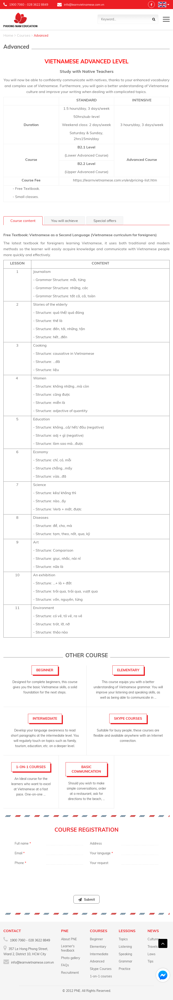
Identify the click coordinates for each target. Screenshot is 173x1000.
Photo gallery (70, 958)
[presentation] (86, 878)
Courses (23, 35)
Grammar (125, 961)
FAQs (65, 965)
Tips (150, 961)
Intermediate (99, 954)
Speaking (125, 954)
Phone (20, 863)
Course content (23, 220)
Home (8, 35)
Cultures (154, 939)
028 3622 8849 (37, 4)
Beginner (96, 939)
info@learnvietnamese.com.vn (80, 4)
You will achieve (64, 220)
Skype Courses (101, 969)
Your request (99, 863)
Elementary (98, 947)
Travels (153, 947)
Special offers (104, 220)
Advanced (97, 961)
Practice (124, 969)
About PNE (69, 939)
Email (20, 853)
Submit (86, 899)
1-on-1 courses (101, 976)
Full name (23, 843)
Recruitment (70, 973)
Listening (125, 947)
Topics (123, 939)
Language (162, 4)
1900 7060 (16, 4)
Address (96, 843)
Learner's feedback (68, 948)
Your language (101, 853)
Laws (151, 954)
